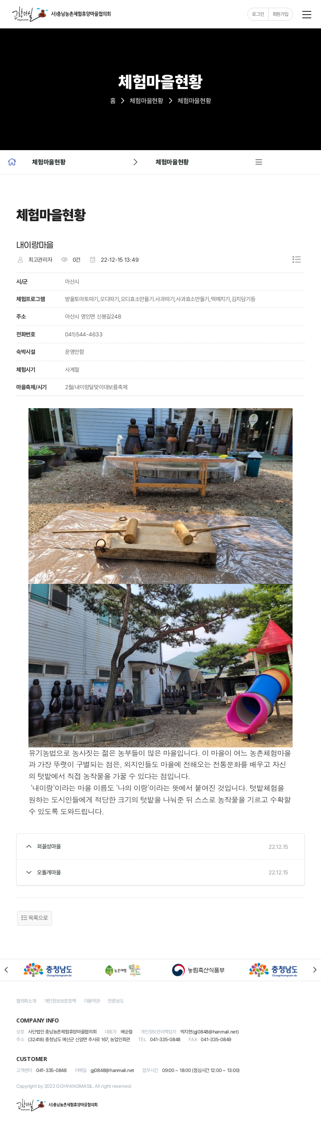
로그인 (258, 14)
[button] (6, 970)
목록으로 (35, 918)
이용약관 (92, 1001)
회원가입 (280, 14)
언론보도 (116, 1001)
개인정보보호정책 (60, 1001)
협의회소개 (26, 1001)
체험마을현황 (146, 101)
